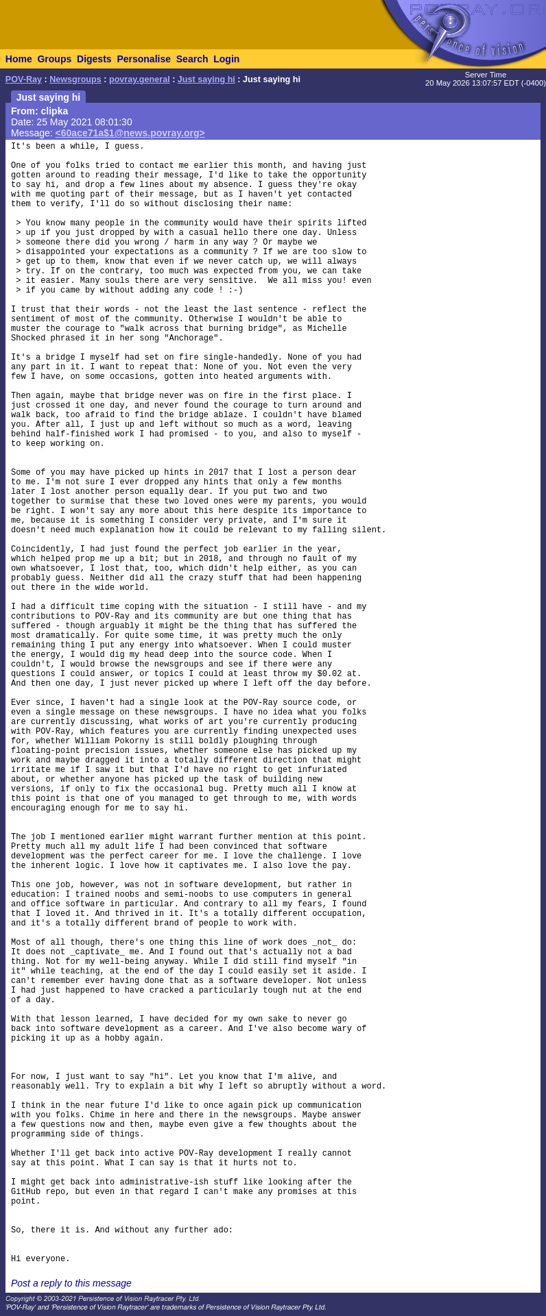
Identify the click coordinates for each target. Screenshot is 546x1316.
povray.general (139, 79)
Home (18, 58)
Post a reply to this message (71, 1283)
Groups (54, 58)
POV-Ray (23, 79)
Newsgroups (75, 79)
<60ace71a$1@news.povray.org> (130, 132)
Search (192, 58)
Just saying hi (206, 79)
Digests (94, 58)
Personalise (144, 58)
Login (226, 58)
